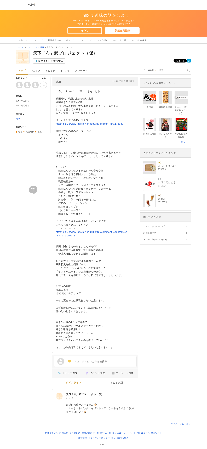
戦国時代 (30, 131)
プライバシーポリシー (99, 438)
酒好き (162, 198)
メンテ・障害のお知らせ (155, 239)
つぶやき (36, 70)
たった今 (69, 398)
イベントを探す (139, 40)
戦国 (20, 131)
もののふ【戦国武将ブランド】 (181, 110)
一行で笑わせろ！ (168, 182)
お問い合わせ (88, 433)
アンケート (81, 70)
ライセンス (75, 433)
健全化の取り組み (120, 438)
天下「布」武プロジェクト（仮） (85, 394)
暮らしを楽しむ (167, 165)
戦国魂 (150, 107)
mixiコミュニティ (117, 433)
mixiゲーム (102, 433)
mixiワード (156, 433)
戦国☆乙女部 (149, 134)
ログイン (84, 30)
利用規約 (63, 433)
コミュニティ (32, 47)
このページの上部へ (180, 424)
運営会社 (82, 438)
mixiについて (51, 433)
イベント (65, 70)
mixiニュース (143, 433)
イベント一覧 (119, 40)
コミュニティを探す (98, 40)
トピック (50, 70)
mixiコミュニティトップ (31, 40)
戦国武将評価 (165, 107)
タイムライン (73, 382)
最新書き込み (54, 40)
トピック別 (116, 382)
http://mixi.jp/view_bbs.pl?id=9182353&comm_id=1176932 (89, 123)
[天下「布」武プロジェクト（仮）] (59, 396)
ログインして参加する (50, 61)
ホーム (21, 47)
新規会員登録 (122, 30)
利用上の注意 (149, 233)
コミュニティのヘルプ (154, 226)
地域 (42, 47)
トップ (22, 70)
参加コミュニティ (75, 40)
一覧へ (182, 142)
